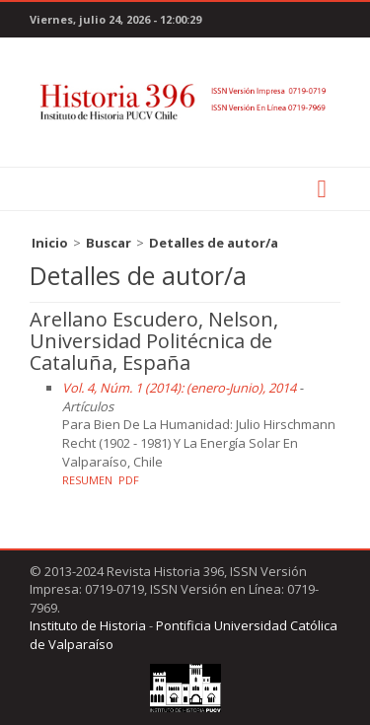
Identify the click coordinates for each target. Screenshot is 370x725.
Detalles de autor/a (213, 243)
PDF (128, 479)
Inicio (50, 243)
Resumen (87, 479)
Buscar (108, 243)
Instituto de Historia (88, 625)
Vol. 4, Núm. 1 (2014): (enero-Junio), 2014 (179, 388)
